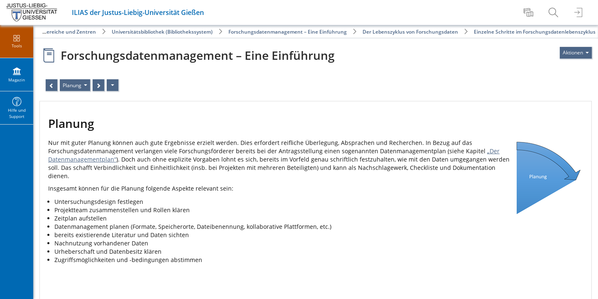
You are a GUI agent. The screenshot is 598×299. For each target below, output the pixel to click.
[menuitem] (529, 12)
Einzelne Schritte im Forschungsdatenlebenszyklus (535, 31)
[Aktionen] (112, 85)
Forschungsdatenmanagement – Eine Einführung (287, 31)
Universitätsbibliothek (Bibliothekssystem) (162, 31)
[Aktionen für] (576, 53)
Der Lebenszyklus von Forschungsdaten (410, 31)
